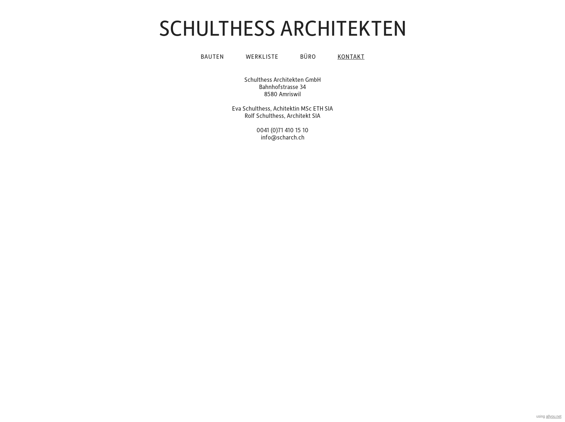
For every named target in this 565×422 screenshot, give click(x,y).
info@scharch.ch (282, 137)
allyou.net (553, 416)
